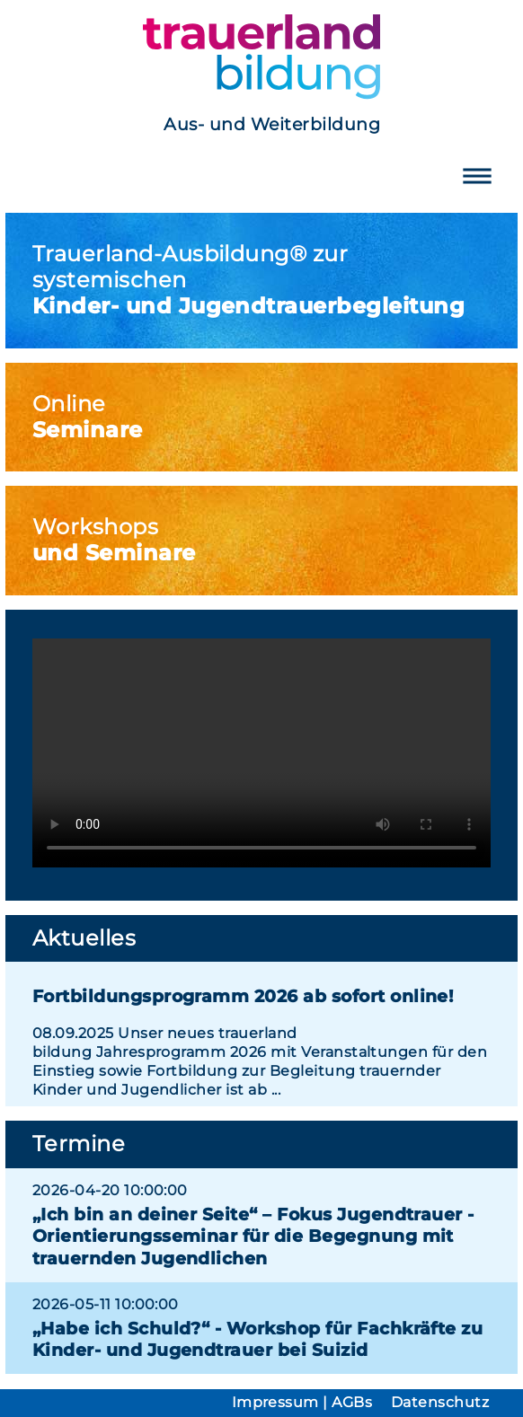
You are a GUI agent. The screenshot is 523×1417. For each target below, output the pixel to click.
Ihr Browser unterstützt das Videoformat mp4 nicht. (261, 752)
